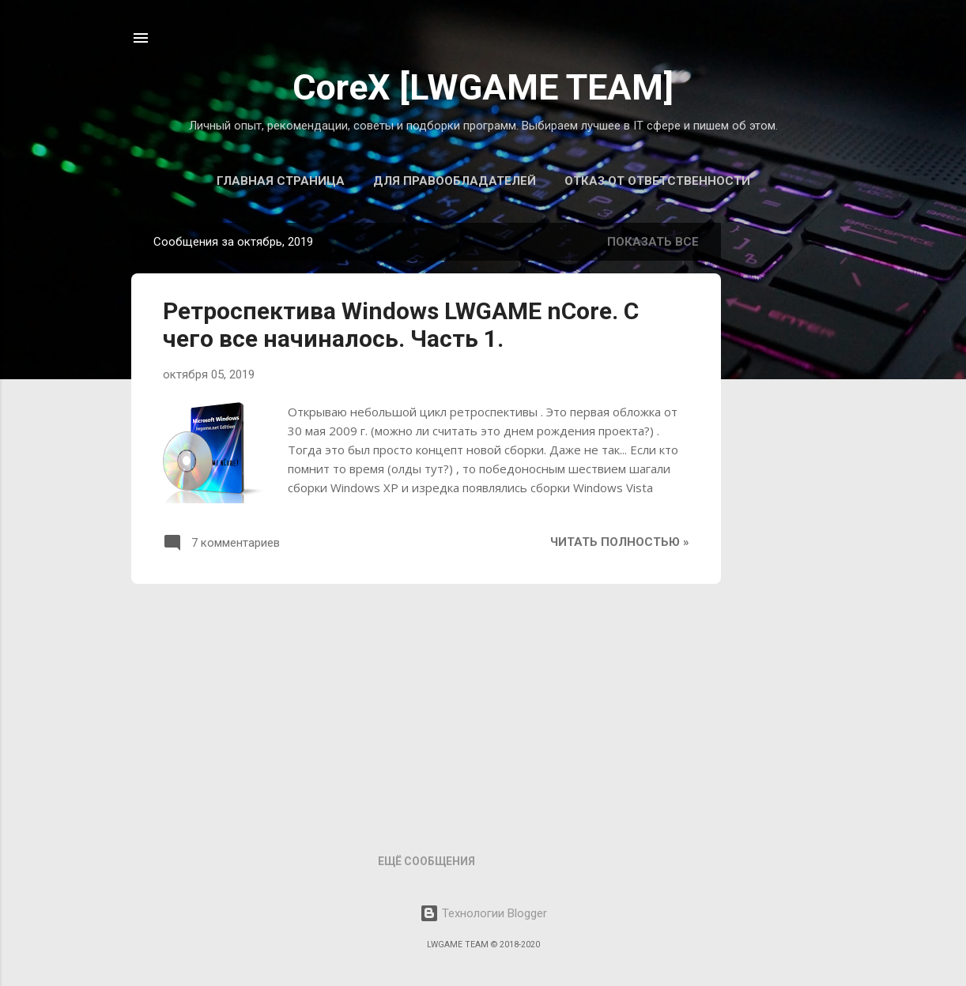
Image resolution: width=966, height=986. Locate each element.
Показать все (653, 242)
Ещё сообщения (426, 861)
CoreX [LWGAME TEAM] (483, 87)
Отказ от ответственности (657, 181)
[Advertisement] (426, 707)
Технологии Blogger (483, 913)
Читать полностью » (619, 542)
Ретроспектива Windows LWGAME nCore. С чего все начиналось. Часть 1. (401, 324)
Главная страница (281, 181)
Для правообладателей (454, 181)
